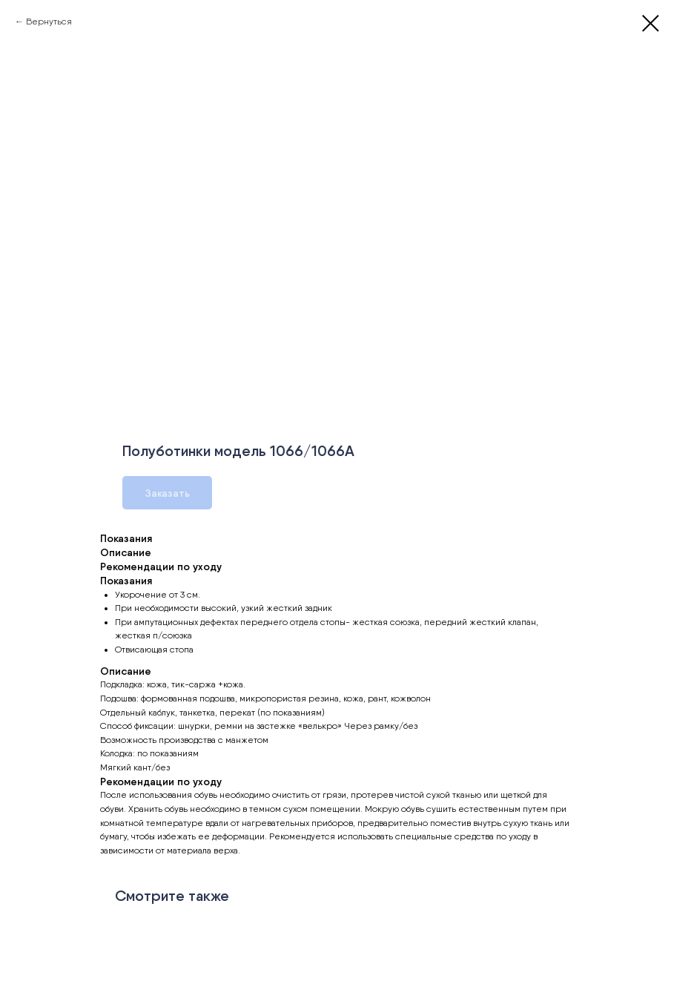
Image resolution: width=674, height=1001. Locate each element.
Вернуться (49, 21)
